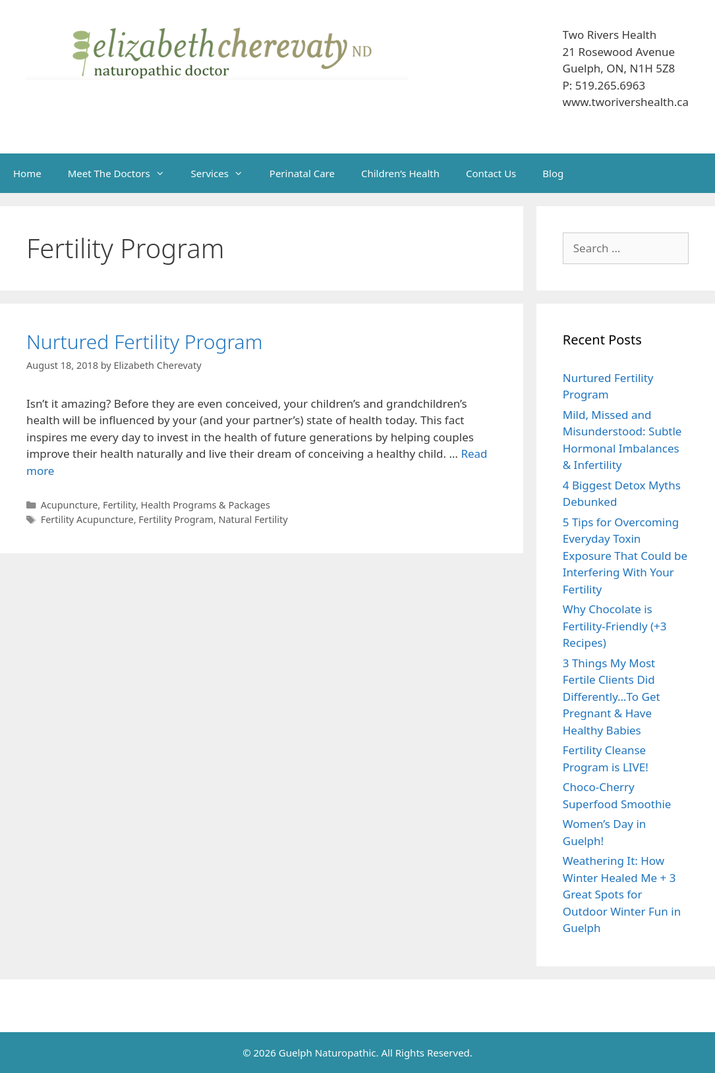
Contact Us (491, 173)
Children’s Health (400, 173)
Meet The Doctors (123, 173)
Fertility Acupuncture (87, 519)
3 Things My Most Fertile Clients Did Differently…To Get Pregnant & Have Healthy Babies (611, 696)
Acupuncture (69, 505)
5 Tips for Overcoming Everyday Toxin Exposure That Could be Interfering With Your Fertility (625, 555)
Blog (552, 173)
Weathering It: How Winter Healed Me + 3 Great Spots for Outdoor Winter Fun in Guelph (622, 894)
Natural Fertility (253, 519)
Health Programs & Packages (205, 505)
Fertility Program (176, 519)
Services (223, 173)
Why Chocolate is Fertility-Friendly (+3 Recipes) (615, 625)
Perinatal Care (302, 173)
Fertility (119, 505)
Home (27, 173)
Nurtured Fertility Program (144, 341)
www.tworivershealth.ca (626, 101)
